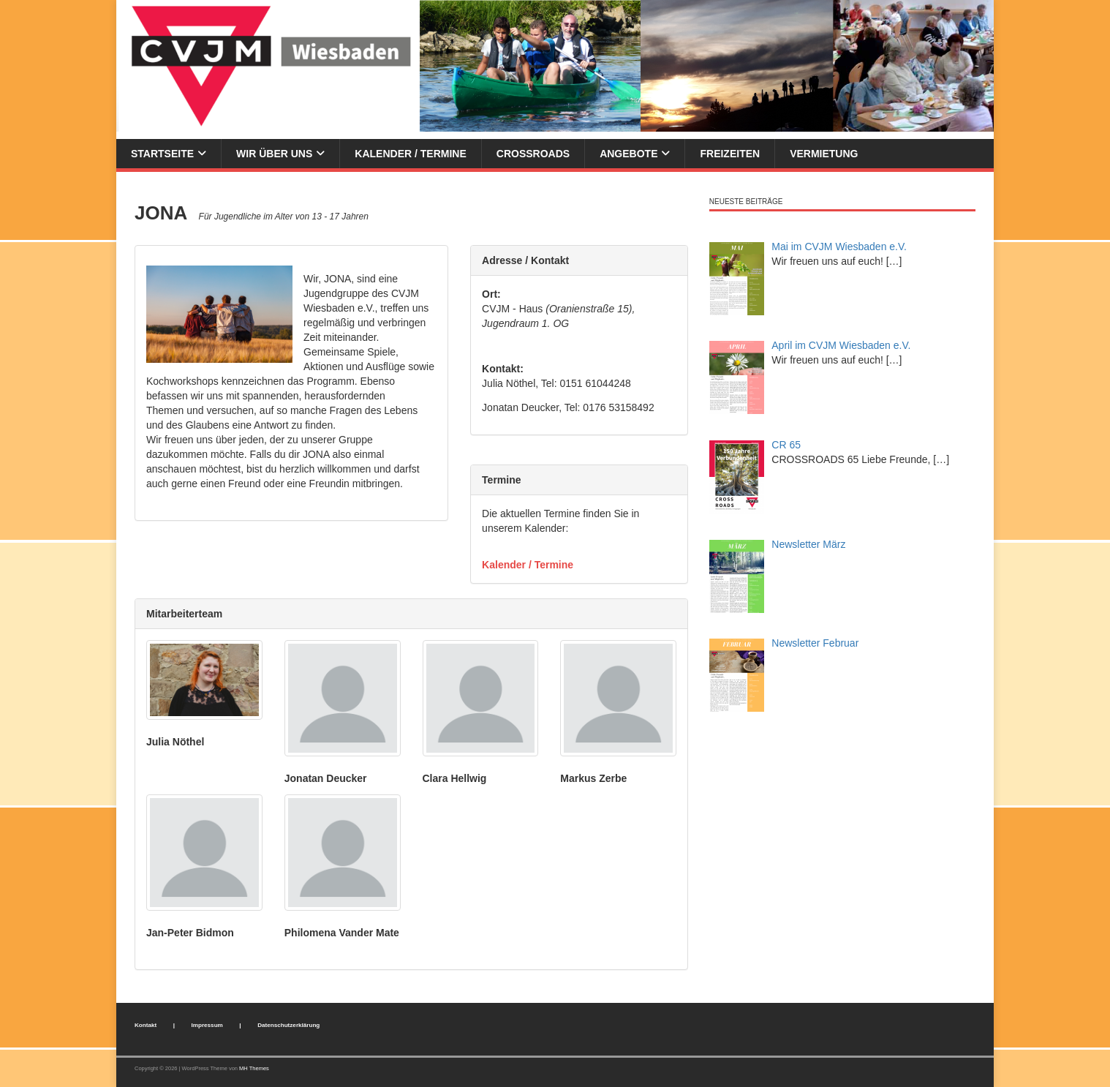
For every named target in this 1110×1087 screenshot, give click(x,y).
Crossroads (533, 153)
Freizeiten (730, 153)
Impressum (207, 1025)
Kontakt (145, 1025)
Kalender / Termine (410, 153)
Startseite (162, 153)
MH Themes (254, 1068)
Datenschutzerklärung (288, 1025)
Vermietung (824, 153)
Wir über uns (274, 153)
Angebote (628, 153)
